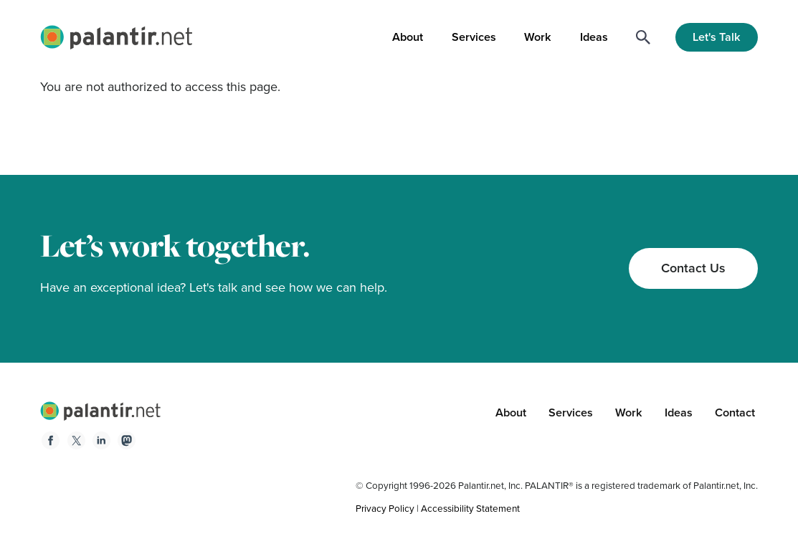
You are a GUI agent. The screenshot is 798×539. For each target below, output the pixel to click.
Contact (735, 412)
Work (537, 37)
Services (474, 37)
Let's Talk (717, 37)
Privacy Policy (385, 508)
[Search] (643, 37)
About (407, 37)
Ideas (594, 37)
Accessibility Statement (470, 508)
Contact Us (693, 268)
